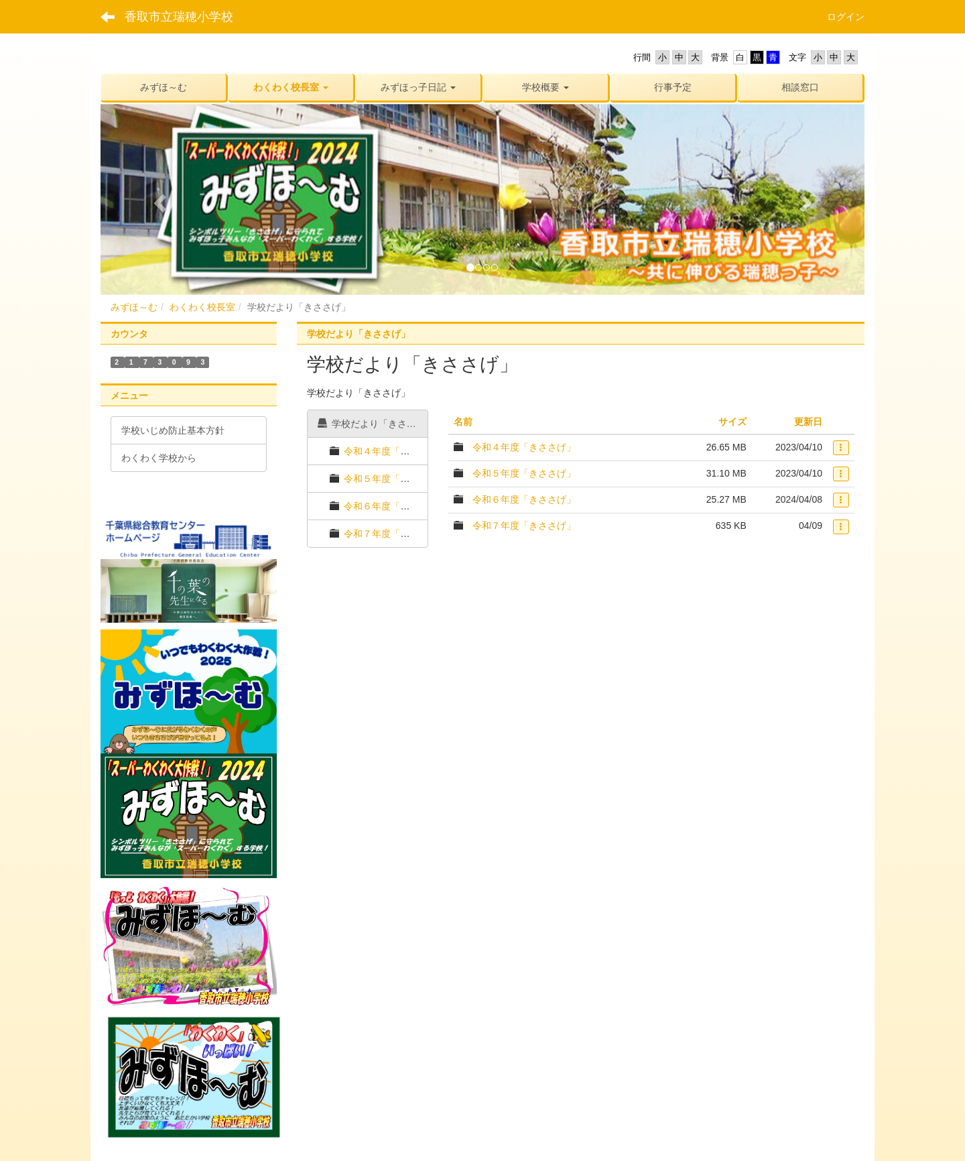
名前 (463, 421)
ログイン (845, 16)
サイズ (732, 421)
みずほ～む (134, 307)
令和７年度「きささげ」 (395, 533)
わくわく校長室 (202, 307)
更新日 (808, 421)
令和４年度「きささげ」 (395, 451)
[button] (291, 87)
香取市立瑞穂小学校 (179, 16)
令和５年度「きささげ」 (395, 478)
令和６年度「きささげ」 (395, 506)
